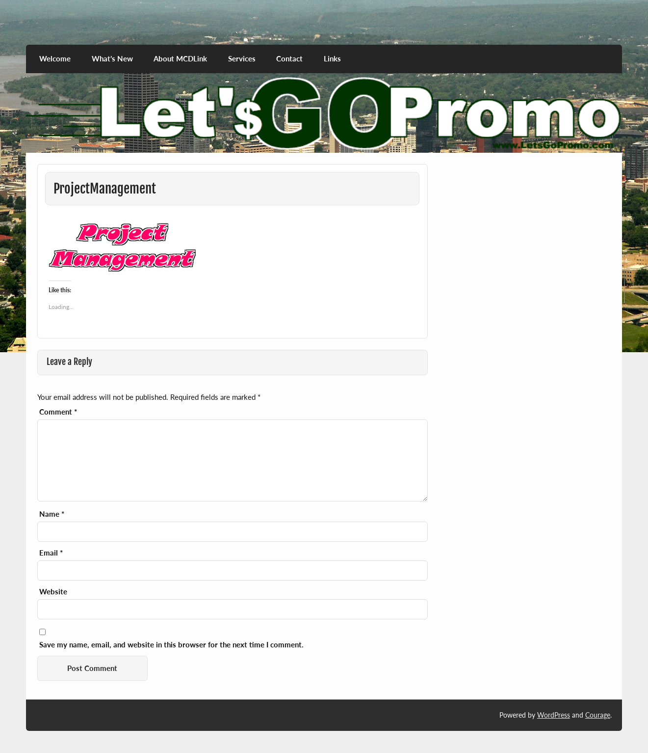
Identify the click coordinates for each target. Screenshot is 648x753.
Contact (289, 58)
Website (53, 591)
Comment (58, 412)
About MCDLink (180, 58)
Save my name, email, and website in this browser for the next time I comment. (171, 644)
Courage (597, 715)
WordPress (553, 715)
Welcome (55, 58)
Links (332, 58)
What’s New (112, 58)
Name (51, 514)
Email (51, 553)
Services (242, 58)
